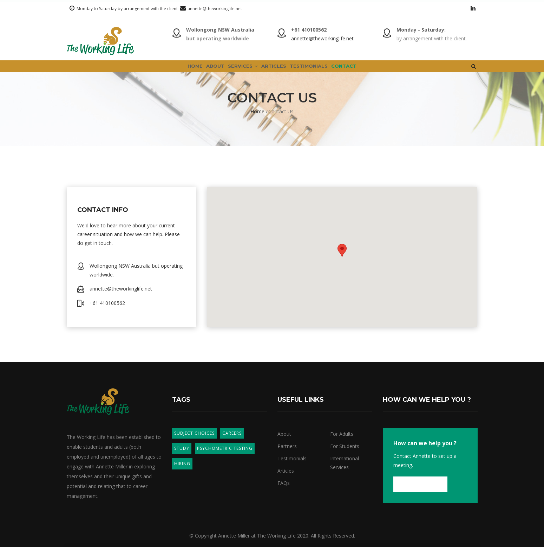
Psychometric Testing (225, 448)
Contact (371, 71)
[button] (342, 250)
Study (181, 448)
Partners (287, 446)
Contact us (420, 484)
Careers (232, 433)
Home (167, 71)
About (198, 71)
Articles (277, 71)
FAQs (283, 483)
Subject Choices (194, 433)
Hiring (182, 464)
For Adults (341, 434)
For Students (344, 446)
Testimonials (323, 71)
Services (236, 71)
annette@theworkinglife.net (215, 9)
